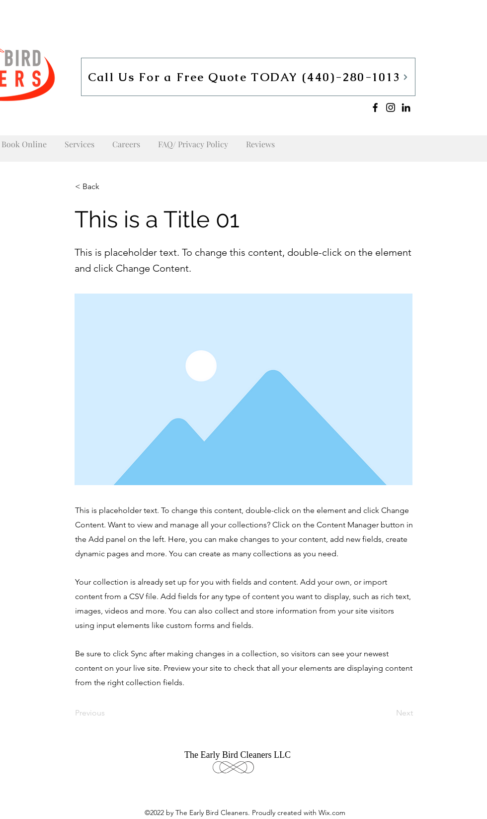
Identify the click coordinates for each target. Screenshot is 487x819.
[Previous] (108, 713)
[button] (108, 187)
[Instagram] (391, 107)
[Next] (388, 713)
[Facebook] (375, 107)
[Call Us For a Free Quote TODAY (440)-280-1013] (248, 77)
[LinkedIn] (406, 107)
